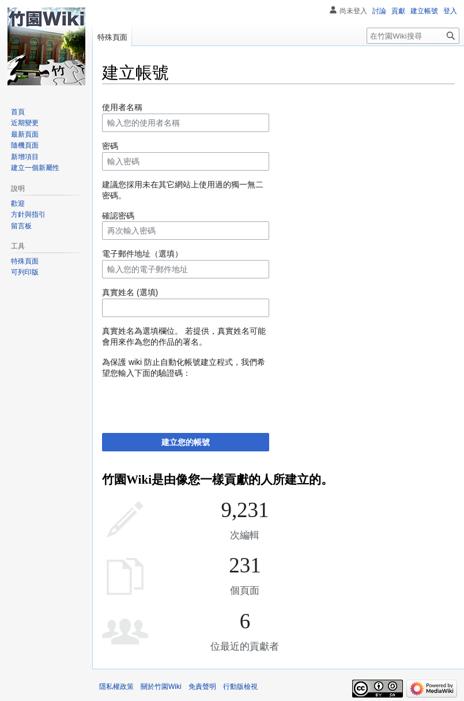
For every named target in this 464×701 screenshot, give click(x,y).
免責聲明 (202, 687)
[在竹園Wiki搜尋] (413, 36)
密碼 (110, 145)
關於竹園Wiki (161, 687)
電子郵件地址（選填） (142, 253)
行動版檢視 (240, 687)
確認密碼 (118, 215)
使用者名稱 (122, 107)
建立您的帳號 (185, 442)
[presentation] (189, 401)
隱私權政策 (116, 687)
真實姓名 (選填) (130, 292)
